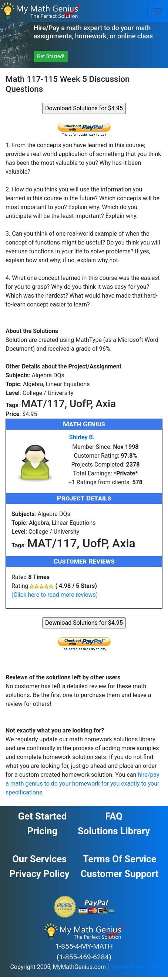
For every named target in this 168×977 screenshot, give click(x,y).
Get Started (42, 816)
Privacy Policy (40, 873)
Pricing (42, 830)
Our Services (39, 859)
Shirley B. (82, 437)
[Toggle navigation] (157, 11)
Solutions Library (114, 830)
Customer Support (120, 873)
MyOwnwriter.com (134, 966)
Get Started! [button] (50, 56)
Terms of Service (120, 859)
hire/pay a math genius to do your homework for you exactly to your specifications (82, 783)
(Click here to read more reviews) (54, 594)
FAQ (113, 816)
